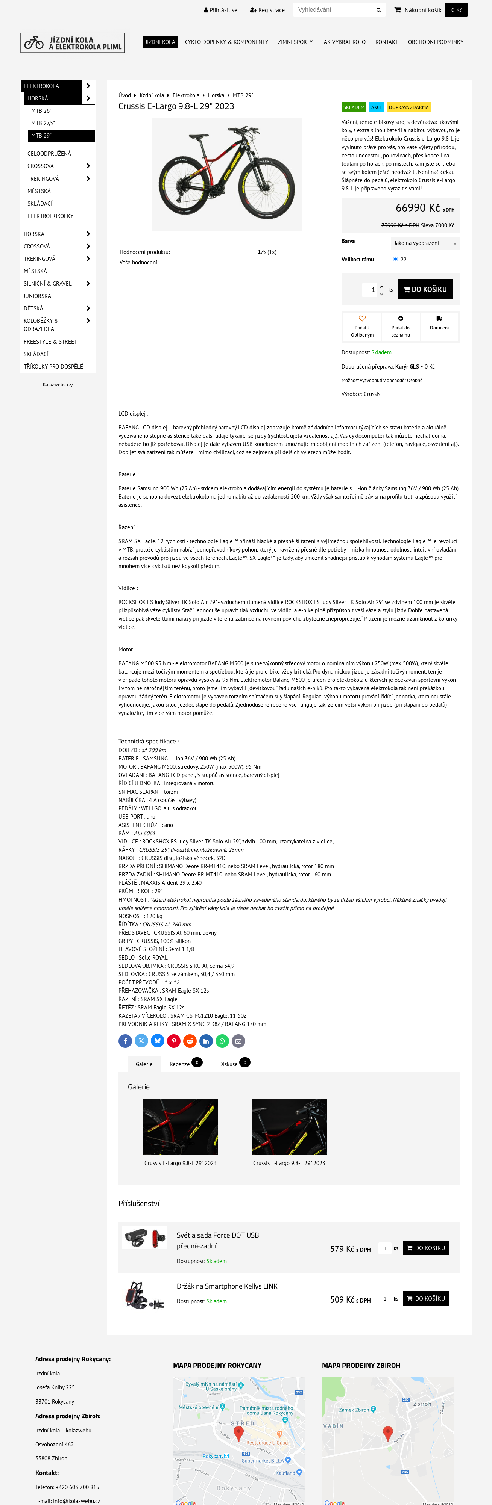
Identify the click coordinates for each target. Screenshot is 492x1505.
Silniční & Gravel (59, 284)
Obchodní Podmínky (435, 41)
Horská (61, 98)
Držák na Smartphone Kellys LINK (227, 1285)
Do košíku (425, 289)
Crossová (61, 166)
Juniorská (37, 295)
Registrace (267, 10)
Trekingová (61, 179)
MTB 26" (41, 110)
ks (388, 1248)
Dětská (59, 308)
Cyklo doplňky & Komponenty (226, 41)
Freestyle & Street (50, 341)
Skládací (39, 203)
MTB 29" (41, 135)
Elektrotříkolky (50, 215)
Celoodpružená (49, 153)
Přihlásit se (220, 10)
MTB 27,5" (43, 123)
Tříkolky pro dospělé (53, 366)
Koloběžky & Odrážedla (59, 325)
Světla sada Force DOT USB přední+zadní (218, 1240)
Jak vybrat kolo (344, 41)
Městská (39, 191)
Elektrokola (59, 86)
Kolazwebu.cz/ (58, 384)
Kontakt (386, 41)
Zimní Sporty (295, 41)
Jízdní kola (160, 41)
